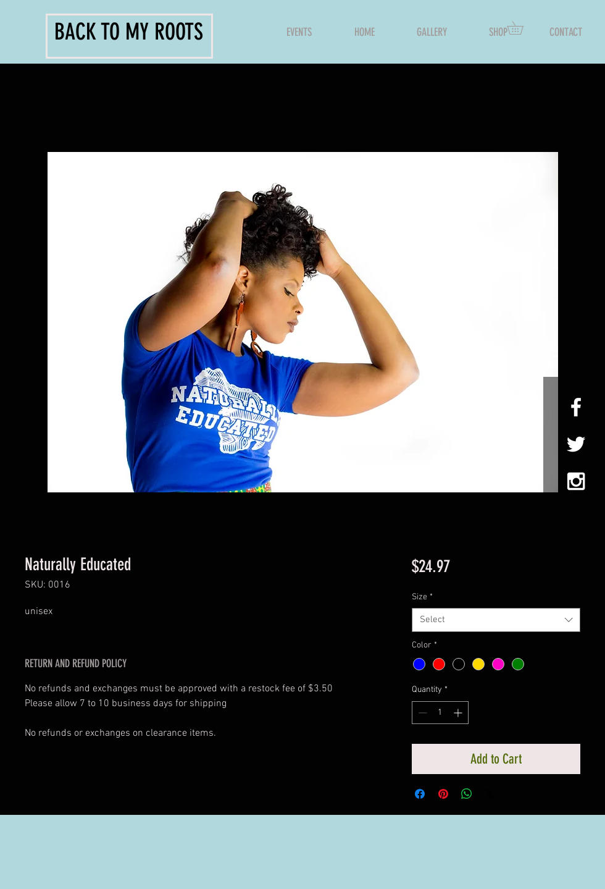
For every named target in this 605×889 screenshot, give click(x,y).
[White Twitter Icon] (576, 444)
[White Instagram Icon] (576, 481)
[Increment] (459, 712)
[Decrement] (421, 712)
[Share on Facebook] (419, 793)
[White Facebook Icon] (576, 407)
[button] (521, 28)
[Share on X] (490, 793)
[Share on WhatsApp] (466, 793)
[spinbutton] (440, 712)
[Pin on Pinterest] (443, 793)
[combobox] (496, 620)
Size (422, 597)
